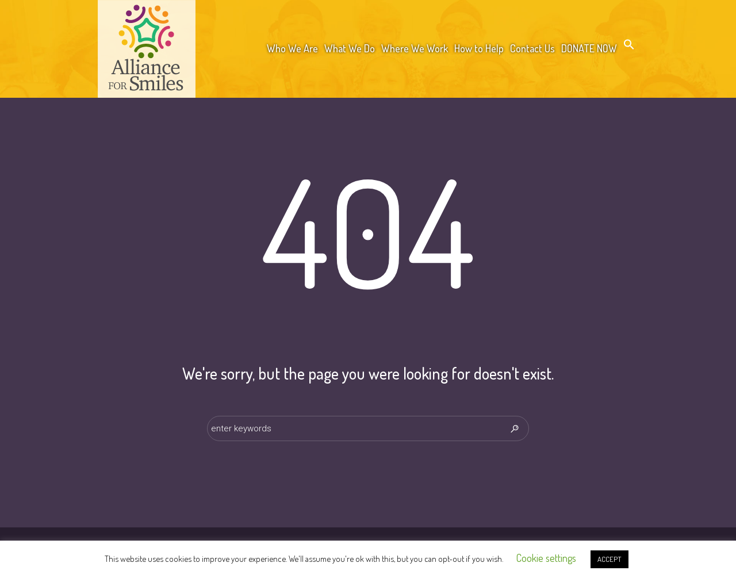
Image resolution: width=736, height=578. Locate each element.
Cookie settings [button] (546, 558)
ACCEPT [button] (609, 559)
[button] (629, 46)
